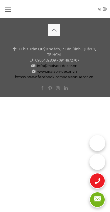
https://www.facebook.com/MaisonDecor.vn (54, 77)
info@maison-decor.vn (57, 65)
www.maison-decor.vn (57, 71)
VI (102, 9)
